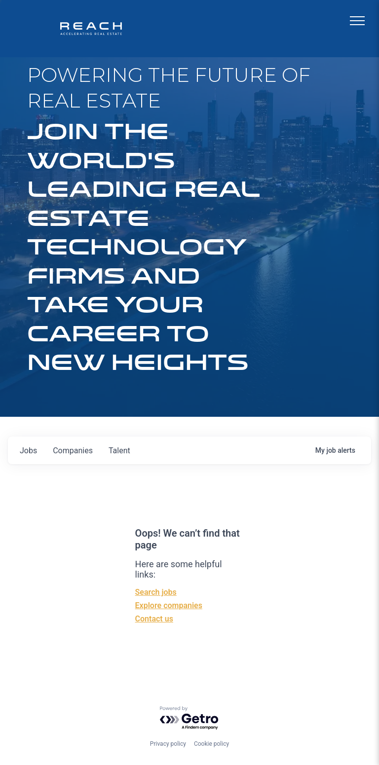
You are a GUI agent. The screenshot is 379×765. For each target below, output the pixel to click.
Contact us (154, 618)
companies (73, 450)
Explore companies (168, 605)
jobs (28, 450)
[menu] (357, 21)
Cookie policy (211, 743)
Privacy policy (168, 743)
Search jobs (156, 592)
